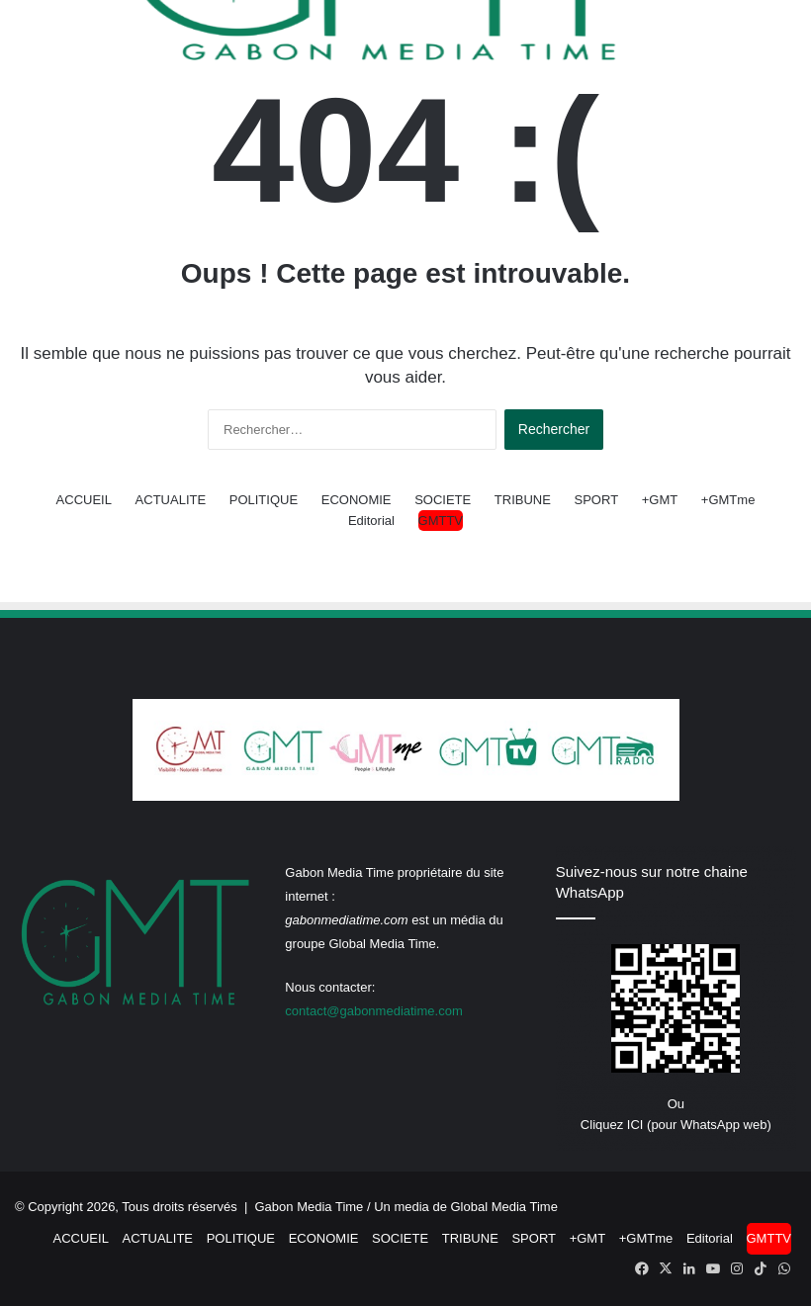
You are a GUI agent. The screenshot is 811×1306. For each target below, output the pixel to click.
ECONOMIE (356, 499)
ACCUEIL (84, 499)
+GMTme (728, 499)
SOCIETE (442, 499)
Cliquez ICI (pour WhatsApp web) (676, 1124)
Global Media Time (504, 1206)
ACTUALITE (171, 499)
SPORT (597, 499)
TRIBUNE (523, 499)
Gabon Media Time (309, 1206)
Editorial (371, 520)
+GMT (659, 499)
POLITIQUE (263, 499)
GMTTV (441, 520)
